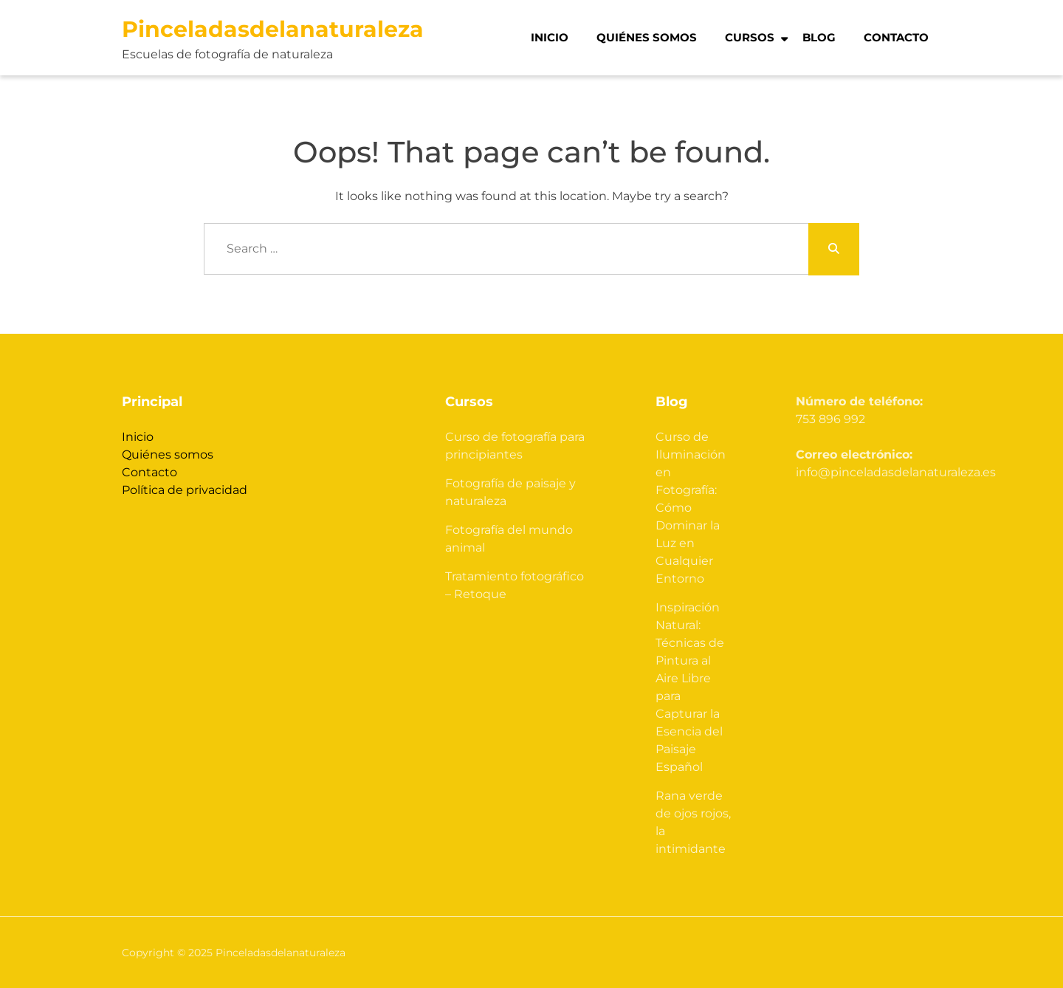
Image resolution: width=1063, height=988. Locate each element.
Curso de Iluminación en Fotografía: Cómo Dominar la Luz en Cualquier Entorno (691, 508)
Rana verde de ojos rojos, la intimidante (693, 822)
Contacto (896, 37)
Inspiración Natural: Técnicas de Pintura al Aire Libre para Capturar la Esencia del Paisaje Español (690, 687)
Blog (819, 37)
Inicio (549, 37)
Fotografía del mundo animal (509, 539)
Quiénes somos (646, 37)
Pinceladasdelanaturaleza (273, 29)
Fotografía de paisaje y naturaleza (510, 492)
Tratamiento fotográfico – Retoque (514, 585)
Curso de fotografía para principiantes (515, 446)
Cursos (749, 37)
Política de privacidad (184, 490)
